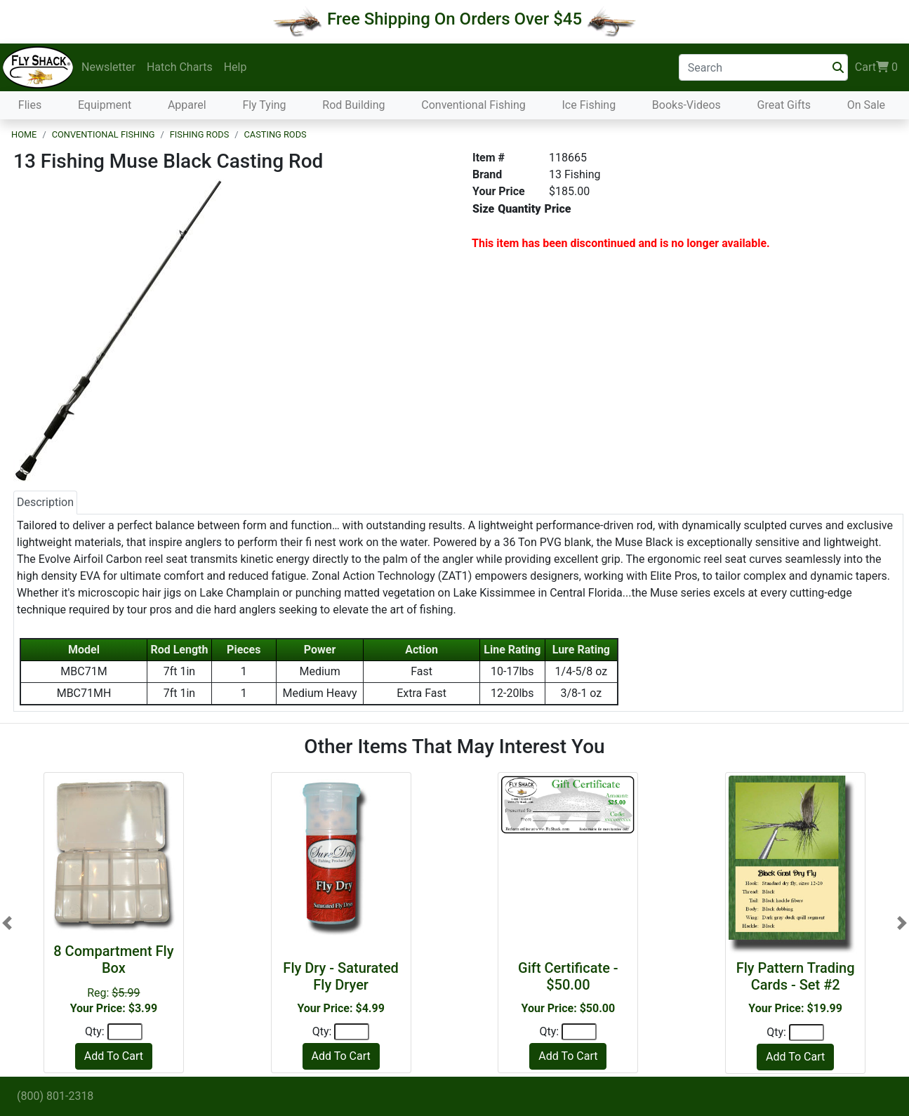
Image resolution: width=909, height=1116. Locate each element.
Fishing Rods (199, 134)
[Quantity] (124, 1031)
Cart (876, 67)
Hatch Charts (180, 67)
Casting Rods (275, 134)
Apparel (187, 105)
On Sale (866, 105)
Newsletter (108, 67)
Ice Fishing (589, 105)
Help (235, 67)
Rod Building (353, 105)
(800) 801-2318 (55, 1096)
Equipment (104, 105)
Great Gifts (784, 105)
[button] (7, 922)
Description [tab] (45, 502)
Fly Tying (264, 105)
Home (24, 134)
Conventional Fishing (473, 105)
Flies (29, 105)
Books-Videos (686, 105)
